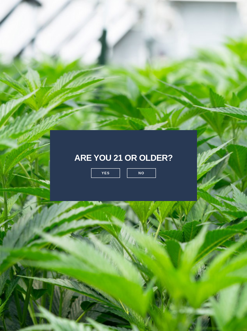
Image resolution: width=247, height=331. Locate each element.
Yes (106, 173)
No (141, 173)
